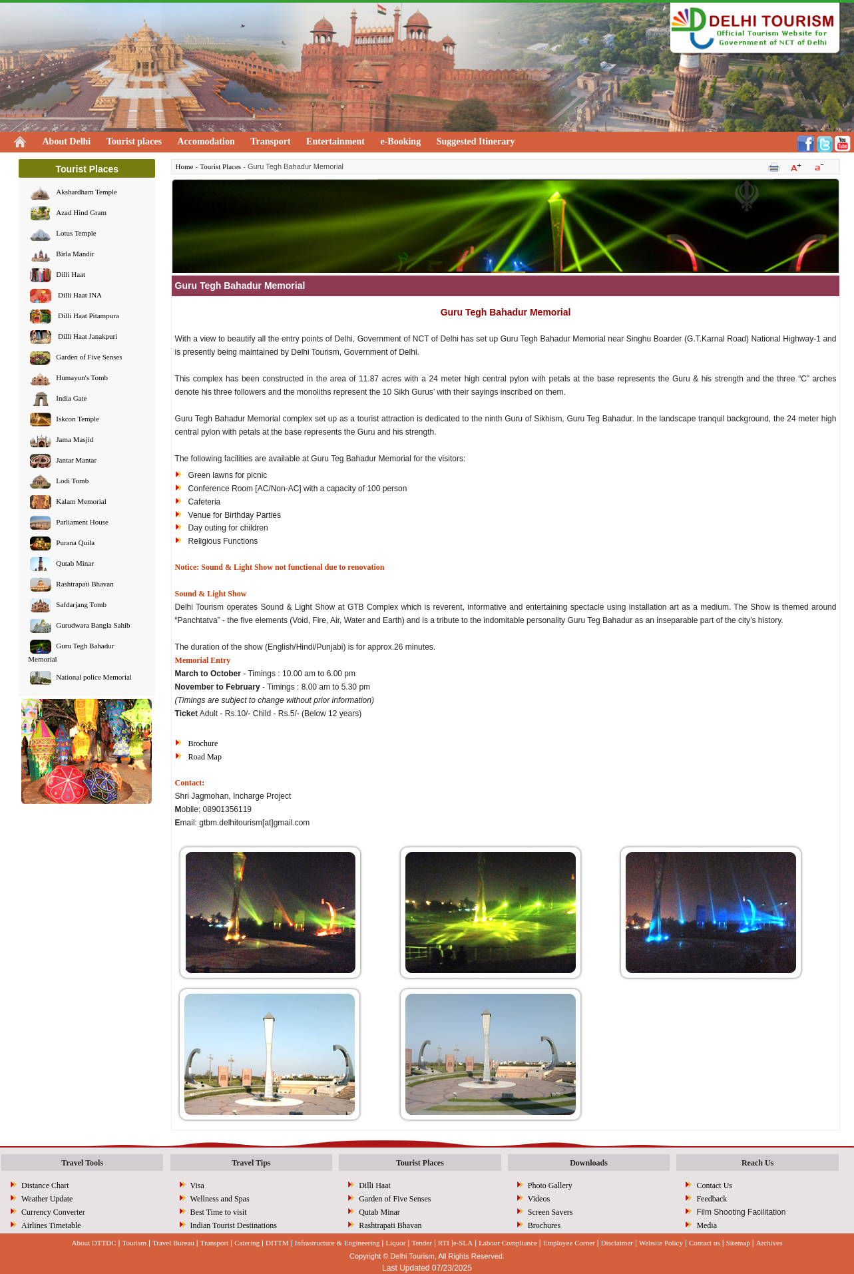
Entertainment (335, 141)
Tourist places (134, 141)
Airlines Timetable (51, 1225)
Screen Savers (550, 1212)
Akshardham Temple (86, 192)
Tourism (134, 1243)
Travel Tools (82, 1163)
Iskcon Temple (77, 419)
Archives (769, 1243)
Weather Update (47, 1198)
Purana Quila (75, 543)
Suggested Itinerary (476, 141)
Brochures (544, 1225)
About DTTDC (94, 1243)
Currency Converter (53, 1212)
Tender (421, 1243)
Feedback (711, 1198)
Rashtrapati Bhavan (84, 584)
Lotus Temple (76, 234)
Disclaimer (617, 1243)
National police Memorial (94, 678)
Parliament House (82, 523)
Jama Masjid (74, 440)
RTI (443, 1243)
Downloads (589, 1163)
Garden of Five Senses (89, 357)
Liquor (396, 1243)
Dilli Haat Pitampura (87, 316)
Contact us (704, 1243)
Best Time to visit (218, 1212)
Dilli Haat (70, 275)
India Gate (71, 399)
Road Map (205, 756)
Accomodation (205, 141)
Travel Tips (251, 1163)
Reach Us (757, 1163)
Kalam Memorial (81, 502)
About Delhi (67, 141)
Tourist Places (220, 166)
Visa (197, 1185)
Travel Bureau (173, 1243)
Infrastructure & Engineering (337, 1243)
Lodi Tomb (72, 481)
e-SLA (463, 1243)
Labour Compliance (508, 1243)
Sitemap (738, 1243)
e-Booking (400, 141)
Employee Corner (569, 1243)
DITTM (277, 1243)
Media (706, 1225)
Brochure (203, 743)
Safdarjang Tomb (81, 605)
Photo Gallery (550, 1185)
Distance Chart (45, 1185)
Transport (270, 141)
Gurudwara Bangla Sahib (93, 626)
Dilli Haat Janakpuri (86, 337)
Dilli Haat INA (79, 296)
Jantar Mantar (76, 461)
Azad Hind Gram (81, 213)
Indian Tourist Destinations (233, 1225)
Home (185, 166)
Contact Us (714, 1185)
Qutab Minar (75, 564)
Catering (247, 1243)
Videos (539, 1198)
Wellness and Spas (220, 1198)
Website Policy (661, 1243)
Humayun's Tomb (82, 378)
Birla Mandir (75, 254)
